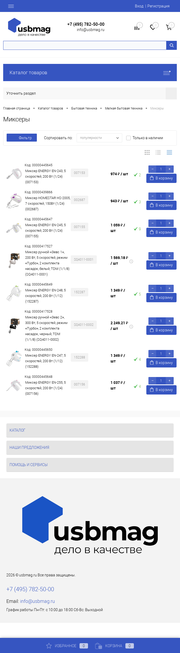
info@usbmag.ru (90, 30)
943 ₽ (119, 200)
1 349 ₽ (118, 293)
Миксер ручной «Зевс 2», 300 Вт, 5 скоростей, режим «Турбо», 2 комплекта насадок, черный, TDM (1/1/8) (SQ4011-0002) (46, 328)
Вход (139, 6)
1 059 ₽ (118, 227)
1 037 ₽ (118, 385)
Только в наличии (148, 138)
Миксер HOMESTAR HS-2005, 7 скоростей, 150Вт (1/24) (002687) (47, 203)
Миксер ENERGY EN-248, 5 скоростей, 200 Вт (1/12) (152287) (45, 295)
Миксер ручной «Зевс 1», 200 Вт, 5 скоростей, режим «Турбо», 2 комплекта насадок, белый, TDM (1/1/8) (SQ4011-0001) (47, 263)
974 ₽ (119, 173)
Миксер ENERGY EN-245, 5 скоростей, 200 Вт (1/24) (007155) (45, 230)
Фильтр (22, 138)
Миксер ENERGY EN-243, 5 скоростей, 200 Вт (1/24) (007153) (45, 176)
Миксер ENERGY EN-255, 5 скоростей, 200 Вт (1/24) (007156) (45, 388)
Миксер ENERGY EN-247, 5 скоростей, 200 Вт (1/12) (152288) (45, 361)
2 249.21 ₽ (119, 325)
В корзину (161, 178)
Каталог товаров (90, 72)
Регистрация (158, 6)
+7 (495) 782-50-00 (85, 24)
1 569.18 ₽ (119, 260)
